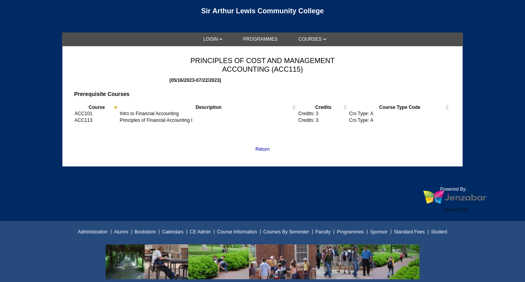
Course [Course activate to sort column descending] (97, 107)
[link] (260, 39)
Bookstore (145, 232)
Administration (93, 232)
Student (439, 232)
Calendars (173, 232)
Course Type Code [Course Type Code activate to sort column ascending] (399, 107)
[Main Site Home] (262, 13)
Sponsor (379, 232)
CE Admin (200, 232)
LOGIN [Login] (210, 39)
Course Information (237, 232)
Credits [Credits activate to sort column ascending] (323, 107)
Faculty (323, 232)
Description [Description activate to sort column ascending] (209, 107)
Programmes (350, 232)
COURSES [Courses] (310, 39)
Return (262, 149)
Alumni (121, 232)
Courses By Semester (286, 232)
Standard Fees (409, 232)
